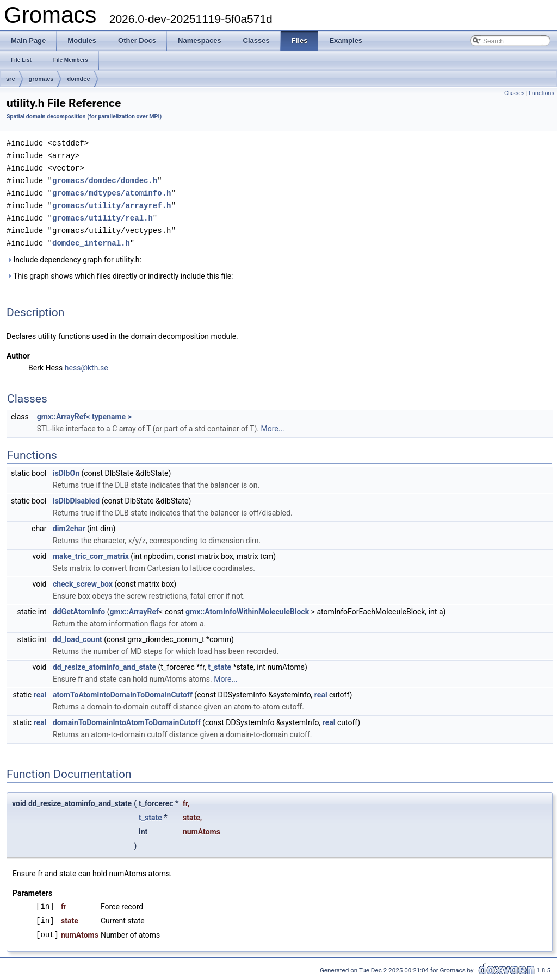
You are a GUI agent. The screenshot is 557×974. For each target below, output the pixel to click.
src (10, 79)
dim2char (69, 523)
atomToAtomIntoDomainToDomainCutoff (123, 690)
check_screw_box (83, 579)
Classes (514, 93)
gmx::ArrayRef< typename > (84, 411)
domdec (78, 79)
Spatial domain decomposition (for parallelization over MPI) (84, 116)
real (40, 690)
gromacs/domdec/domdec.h (104, 178)
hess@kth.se (86, 363)
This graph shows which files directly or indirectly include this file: (120, 271)
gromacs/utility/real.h (102, 214)
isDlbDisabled (76, 496)
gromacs (41, 79)
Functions (541, 93)
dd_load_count (77, 634)
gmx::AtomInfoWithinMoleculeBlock (247, 606)
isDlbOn (66, 468)
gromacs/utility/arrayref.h (111, 202)
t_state (219, 662)
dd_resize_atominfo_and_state (104, 662)
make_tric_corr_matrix (91, 551)
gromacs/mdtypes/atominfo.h (111, 190)
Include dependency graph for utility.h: (74, 254)
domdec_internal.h (91, 238)
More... (272, 423)
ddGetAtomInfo (79, 606)
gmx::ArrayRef (134, 606)
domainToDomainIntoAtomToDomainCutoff (127, 717)
